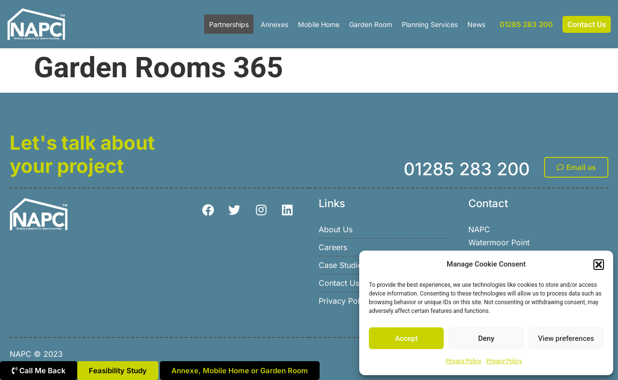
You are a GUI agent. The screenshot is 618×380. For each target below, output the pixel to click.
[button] (599, 264)
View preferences (566, 338)
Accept (406, 338)
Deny (486, 338)
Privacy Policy (463, 361)
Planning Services (430, 24)
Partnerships (229, 24)
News (476, 24)
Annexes (274, 24)
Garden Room (370, 24)
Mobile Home (318, 24)
